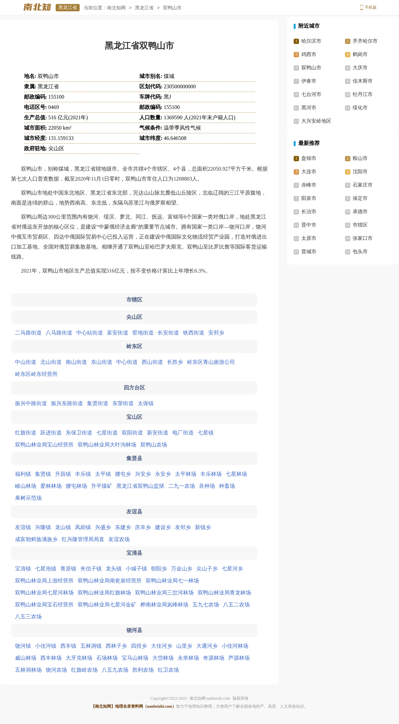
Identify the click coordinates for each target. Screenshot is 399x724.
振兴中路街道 (31, 403)
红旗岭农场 (84, 670)
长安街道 (168, 333)
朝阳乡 (159, 568)
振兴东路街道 (67, 403)
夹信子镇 (91, 568)
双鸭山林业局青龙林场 (224, 592)
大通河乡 (207, 646)
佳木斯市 (363, 81)
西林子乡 (116, 646)
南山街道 (76, 362)
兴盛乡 (103, 527)
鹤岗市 (360, 54)
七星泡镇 (45, 568)
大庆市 (360, 67)
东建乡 (123, 527)
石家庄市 (363, 185)
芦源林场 (239, 658)
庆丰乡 (143, 527)
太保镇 (146, 403)
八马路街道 (59, 333)
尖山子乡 (207, 568)
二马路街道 (28, 333)
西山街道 (152, 362)
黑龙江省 (67, 7)
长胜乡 (175, 362)
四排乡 (139, 646)
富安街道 (117, 333)
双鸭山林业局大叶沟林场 (107, 444)
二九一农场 (181, 486)
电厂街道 (183, 432)
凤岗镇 (83, 527)
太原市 (308, 238)
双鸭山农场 (153, 444)
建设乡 (163, 527)
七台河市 (311, 94)
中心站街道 (89, 333)
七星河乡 (232, 568)
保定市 (360, 198)
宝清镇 (23, 568)
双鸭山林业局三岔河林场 (164, 592)
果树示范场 (28, 498)
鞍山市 (360, 158)
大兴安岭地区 (316, 121)
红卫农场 (168, 670)
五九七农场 (205, 604)
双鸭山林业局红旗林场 (104, 592)
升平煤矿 (101, 486)
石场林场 (107, 658)
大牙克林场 (79, 658)
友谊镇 (23, 527)
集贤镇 (43, 474)
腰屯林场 (76, 486)
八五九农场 (115, 670)
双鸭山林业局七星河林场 (44, 592)
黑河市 (308, 107)
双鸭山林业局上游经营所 (44, 580)
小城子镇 (136, 568)
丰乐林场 (211, 474)
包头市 (360, 251)
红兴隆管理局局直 (83, 539)
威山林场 (25, 658)
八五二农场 (236, 604)
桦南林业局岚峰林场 (164, 604)
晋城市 (308, 251)
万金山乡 (181, 568)
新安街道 (157, 432)
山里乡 (184, 646)
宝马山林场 (135, 658)
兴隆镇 (43, 527)
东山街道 (101, 362)
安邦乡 (216, 333)
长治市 (308, 211)
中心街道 (127, 362)
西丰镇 (68, 646)
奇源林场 (213, 658)
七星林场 (236, 474)
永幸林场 (188, 658)
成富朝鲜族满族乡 (36, 539)
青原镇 (68, 568)
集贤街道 (97, 403)
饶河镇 (23, 646)
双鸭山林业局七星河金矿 (107, 604)
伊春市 (308, 81)
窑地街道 (143, 333)
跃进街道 (51, 432)
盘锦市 (308, 158)
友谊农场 (119, 539)
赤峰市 (308, 185)
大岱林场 (163, 658)
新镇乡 (203, 527)
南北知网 (116, 7)
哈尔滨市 (311, 41)
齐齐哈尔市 (365, 41)
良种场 (207, 486)
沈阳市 (360, 171)
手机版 (371, 7)
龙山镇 (63, 527)
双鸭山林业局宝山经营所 (44, 444)
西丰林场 (51, 658)
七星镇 (206, 432)
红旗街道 (25, 432)
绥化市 (360, 107)
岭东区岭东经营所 (36, 374)
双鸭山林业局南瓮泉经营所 (110, 580)
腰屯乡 (123, 474)
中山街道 (25, 362)
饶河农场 (56, 670)
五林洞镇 (91, 646)
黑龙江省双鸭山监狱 (140, 486)
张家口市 (363, 238)
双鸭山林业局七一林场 (172, 580)
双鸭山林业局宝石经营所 (44, 604)
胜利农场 (143, 670)
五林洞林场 (28, 670)
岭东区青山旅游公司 (211, 362)
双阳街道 (132, 432)
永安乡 (163, 474)
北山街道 (51, 362)
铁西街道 (193, 333)
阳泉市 (308, 198)
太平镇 (103, 474)
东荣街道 (123, 403)
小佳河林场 (235, 646)
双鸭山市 (311, 67)
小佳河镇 (45, 646)
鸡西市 (308, 54)
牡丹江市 (363, 94)
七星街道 (107, 432)
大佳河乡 (161, 646)
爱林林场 (51, 486)
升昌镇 (63, 474)
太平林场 (185, 474)
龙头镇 (114, 568)
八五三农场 (28, 616)
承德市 (360, 211)
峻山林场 (25, 486)
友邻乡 (183, 527)
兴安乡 (143, 474)
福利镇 (23, 474)
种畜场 (227, 486)
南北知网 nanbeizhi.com (210, 698)
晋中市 (308, 225)
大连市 (308, 171)
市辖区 (360, 225)
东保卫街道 (79, 432)
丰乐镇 (83, 474)
